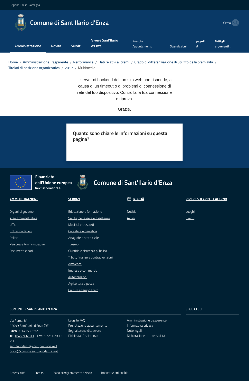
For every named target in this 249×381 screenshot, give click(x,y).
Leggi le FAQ (76, 320)
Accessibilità (17, 372)
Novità (138, 199)
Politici (14, 237)
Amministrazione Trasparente (45, 62)
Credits (39, 372)
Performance (83, 62)
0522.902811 (24, 335)
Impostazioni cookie (114, 372)
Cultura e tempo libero (83, 290)
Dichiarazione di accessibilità (146, 335)
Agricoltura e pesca (81, 283)
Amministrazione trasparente (147, 320)
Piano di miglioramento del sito (72, 372)
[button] (234, 23)
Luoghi (190, 211)
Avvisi (131, 218)
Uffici (13, 224)
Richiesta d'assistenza (83, 335)
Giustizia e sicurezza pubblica (87, 250)
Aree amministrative (23, 218)
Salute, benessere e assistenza (89, 218)
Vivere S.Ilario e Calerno (206, 199)
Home (13, 62)
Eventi (190, 218)
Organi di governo (22, 211)
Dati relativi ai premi (114, 62)
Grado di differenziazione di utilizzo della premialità (173, 62)
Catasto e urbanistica (82, 231)
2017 (69, 68)
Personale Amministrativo (27, 244)
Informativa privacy (140, 325)
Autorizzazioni (77, 276)
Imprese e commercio (82, 270)
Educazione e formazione (85, 211)
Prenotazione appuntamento (87, 325)
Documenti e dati (21, 250)
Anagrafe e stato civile (83, 237)
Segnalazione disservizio (84, 330)
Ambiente (75, 263)
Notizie (131, 211)
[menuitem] (28, 46)
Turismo (73, 244)
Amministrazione (24, 199)
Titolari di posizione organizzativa (34, 68)
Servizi (74, 199)
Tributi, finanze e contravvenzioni (90, 257)
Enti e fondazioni (21, 231)
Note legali (134, 330)
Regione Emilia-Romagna (25, 5)
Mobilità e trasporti (81, 224)
